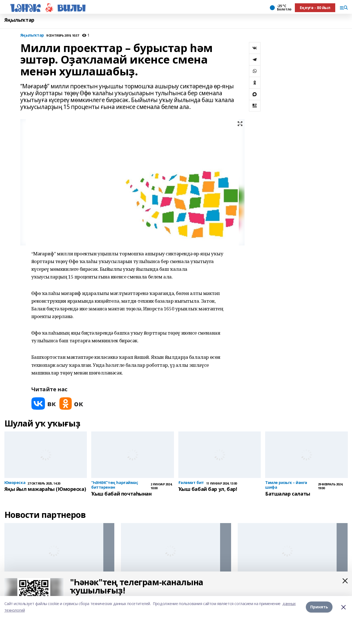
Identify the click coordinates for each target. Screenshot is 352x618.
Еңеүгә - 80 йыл (315, 7)
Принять (319, 606)
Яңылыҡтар (19, 20)
